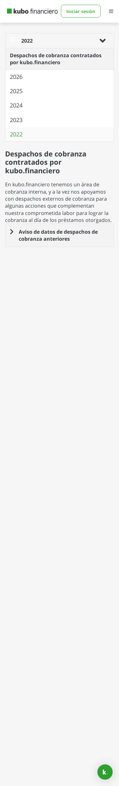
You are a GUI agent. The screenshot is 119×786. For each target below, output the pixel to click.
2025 (16, 91)
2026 (16, 76)
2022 (16, 134)
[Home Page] (32, 11)
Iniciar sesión (80, 11)
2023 (16, 120)
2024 (16, 105)
